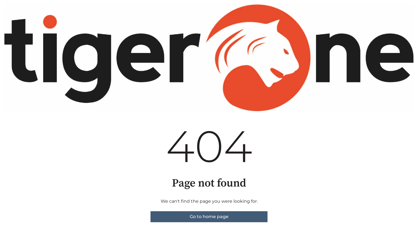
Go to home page (209, 216)
